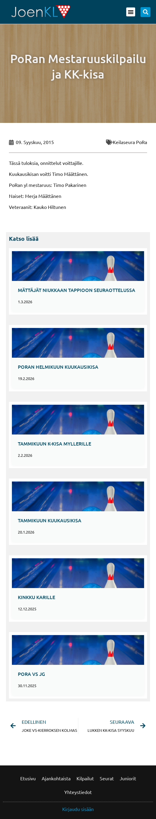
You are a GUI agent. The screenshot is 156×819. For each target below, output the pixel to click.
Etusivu (28, 778)
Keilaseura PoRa (130, 142)
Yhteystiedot (78, 792)
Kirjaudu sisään (78, 809)
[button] (130, 11)
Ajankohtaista (56, 778)
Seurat (107, 778)
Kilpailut (85, 778)
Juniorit (128, 778)
